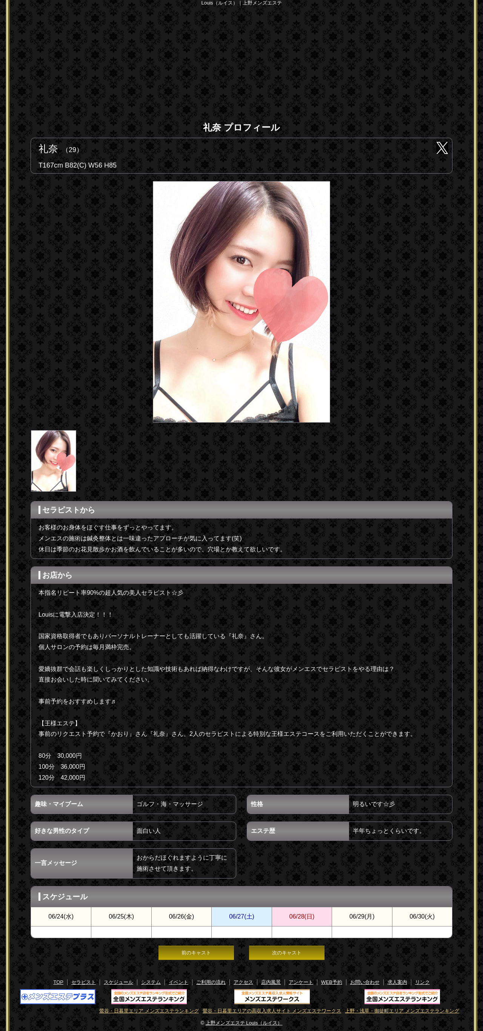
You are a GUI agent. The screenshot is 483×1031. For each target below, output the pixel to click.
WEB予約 (331, 982)
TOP (58, 982)
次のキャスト (286, 953)
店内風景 (271, 982)
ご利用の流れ (211, 982)
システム (151, 982)
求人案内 (397, 982)
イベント (178, 982)
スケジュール (118, 982)
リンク (422, 982)
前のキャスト (196, 953)
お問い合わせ (365, 982)
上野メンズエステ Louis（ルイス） (244, 1023)
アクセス (243, 982)
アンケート (301, 982)
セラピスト (83, 982)
